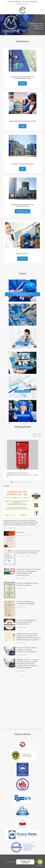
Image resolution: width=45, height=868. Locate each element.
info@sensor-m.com (23, 4)
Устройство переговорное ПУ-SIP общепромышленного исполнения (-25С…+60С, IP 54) (22, 475)
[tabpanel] (22, 459)
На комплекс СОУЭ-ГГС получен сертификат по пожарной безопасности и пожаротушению (26, 649)
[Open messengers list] (40, 861)
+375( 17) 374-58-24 (31, 1)
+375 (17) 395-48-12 (15, 1)
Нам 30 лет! (20, 532)
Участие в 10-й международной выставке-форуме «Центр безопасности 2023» (26, 622)
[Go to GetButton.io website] (40, 866)
